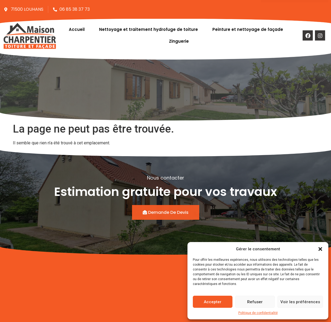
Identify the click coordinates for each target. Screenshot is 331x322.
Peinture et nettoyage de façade (247, 27)
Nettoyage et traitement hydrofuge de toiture (148, 27)
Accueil (77, 27)
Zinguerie (179, 39)
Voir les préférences (300, 301)
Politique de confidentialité (258, 313)
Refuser (255, 301)
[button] (320, 249)
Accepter (212, 301)
